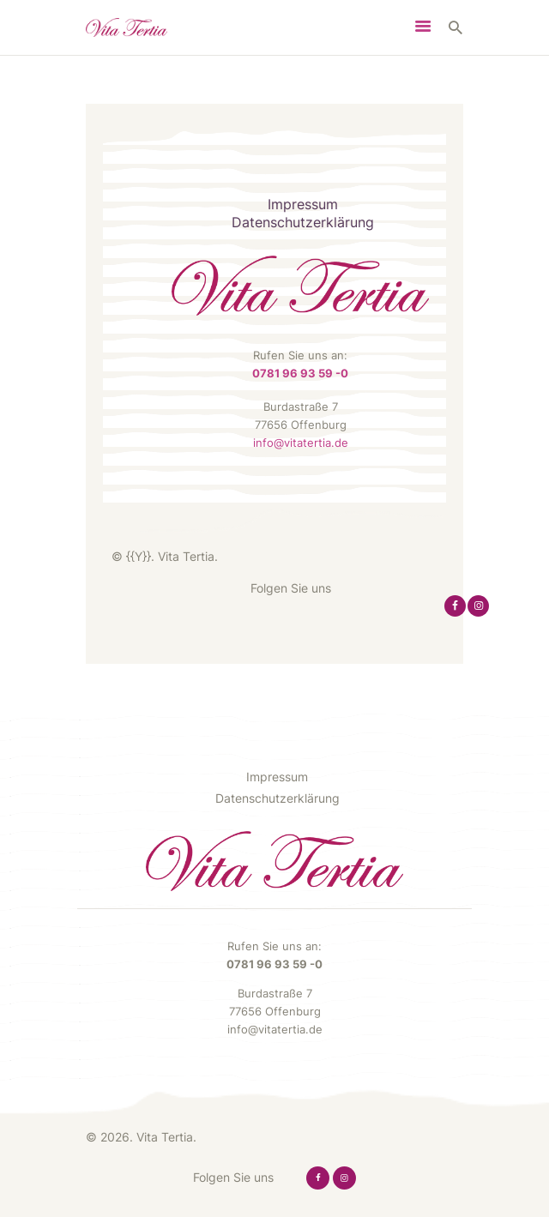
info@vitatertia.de (300, 442)
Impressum (303, 204)
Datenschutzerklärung (303, 222)
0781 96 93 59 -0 (300, 373)
